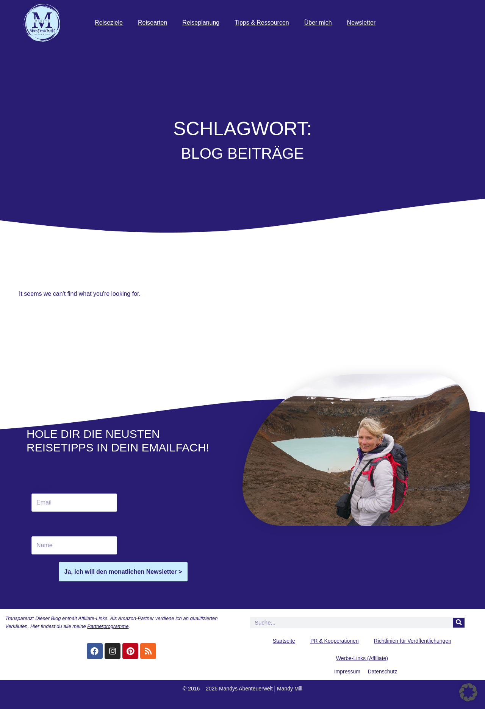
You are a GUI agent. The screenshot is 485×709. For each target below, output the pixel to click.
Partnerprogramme (107, 626)
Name (39, 531)
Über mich (318, 22)
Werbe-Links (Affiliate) (362, 658)
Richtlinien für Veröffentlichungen (412, 641)
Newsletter (361, 22)
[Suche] (459, 623)
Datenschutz (382, 671)
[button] (468, 692)
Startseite (284, 641)
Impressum (347, 671)
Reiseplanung (200, 22)
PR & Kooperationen (334, 641)
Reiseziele (109, 22)
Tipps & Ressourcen (262, 22)
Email (41, 488)
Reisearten (152, 22)
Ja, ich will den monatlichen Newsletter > (123, 571)
